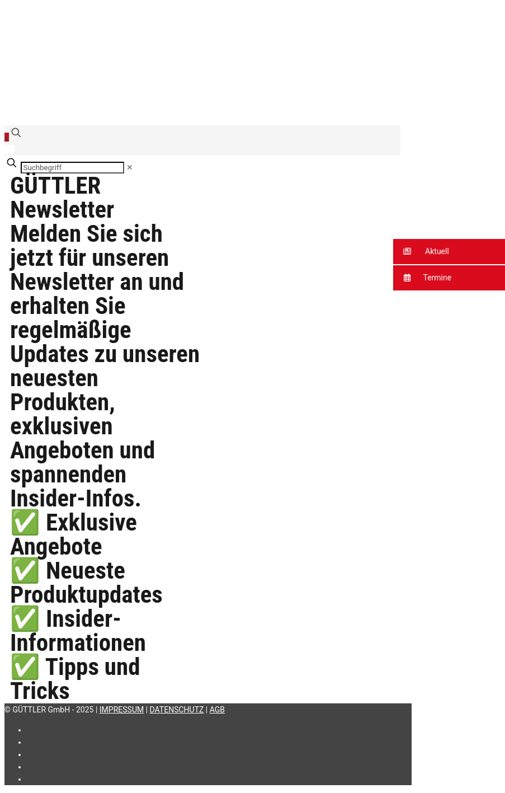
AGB (217, 709)
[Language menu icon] (9, 149)
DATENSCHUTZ (177, 709)
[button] (449, 251)
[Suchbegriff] (72, 167)
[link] (129, 167)
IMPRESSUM (122, 709)
